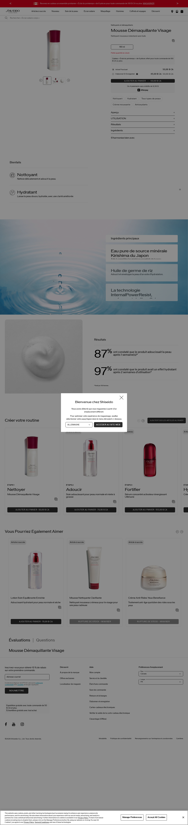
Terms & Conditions (42, 822)
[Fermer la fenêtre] (121, 398)
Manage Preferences (132, 817)
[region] (94, 817)
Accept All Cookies (156, 817)
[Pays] (79, 424)
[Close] (183, 817)
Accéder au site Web (108, 425)
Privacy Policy (83, 818)
